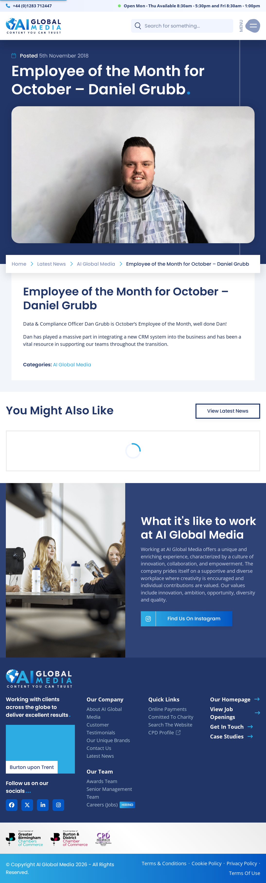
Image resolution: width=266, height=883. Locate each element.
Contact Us (99, 748)
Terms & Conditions (164, 863)
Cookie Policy (207, 863)
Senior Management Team (109, 793)
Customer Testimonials (101, 728)
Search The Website (170, 724)
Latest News (51, 264)
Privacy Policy (242, 863)
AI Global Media (96, 264)
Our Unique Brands (108, 740)
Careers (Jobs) (102, 804)
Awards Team (102, 781)
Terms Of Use (244, 873)
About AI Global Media (104, 713)
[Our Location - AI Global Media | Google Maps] (40, 749)
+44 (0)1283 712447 (32, 6)
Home (19, 264)
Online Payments (167, 709)
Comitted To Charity (170, 717)
